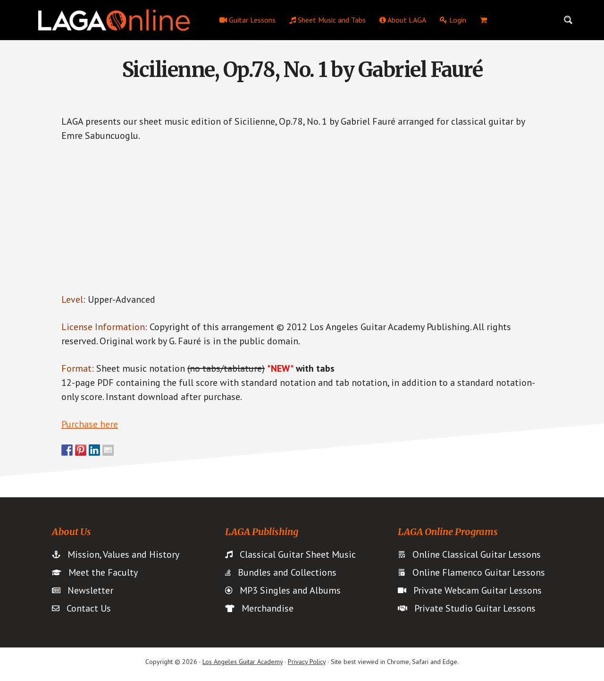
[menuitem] (483, 19)
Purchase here (89, 424)
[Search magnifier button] (568, 20)
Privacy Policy (307, 661)
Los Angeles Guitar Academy (242, 661)
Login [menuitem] (453, 20)
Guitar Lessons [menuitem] (247, 20)
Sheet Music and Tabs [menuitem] (327, 20)
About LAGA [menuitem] (402, 20)
